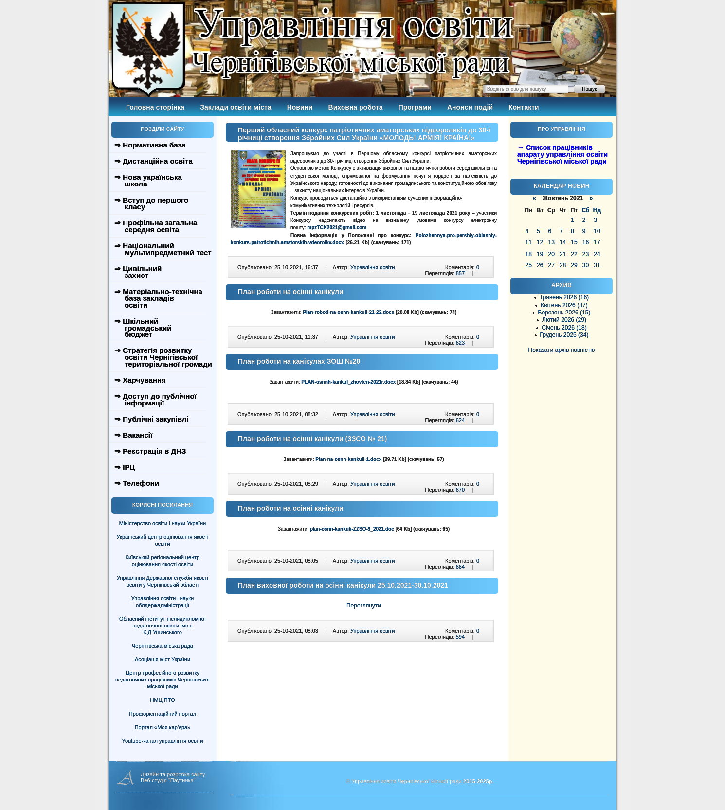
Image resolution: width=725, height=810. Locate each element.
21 (563, 254)
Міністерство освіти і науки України (162, 523)
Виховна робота (355, 107)
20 (551, 254)
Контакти (523, 107)
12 (540, 242)
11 (529, 242)
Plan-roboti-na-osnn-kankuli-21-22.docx (348, 312)
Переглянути (363, 605)
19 (540, 254)
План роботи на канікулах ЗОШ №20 (299, 361)
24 (597, 254)
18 (529, 254)
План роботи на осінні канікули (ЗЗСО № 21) (312, 438)
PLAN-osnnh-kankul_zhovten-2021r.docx (348, 382)
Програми (415, 107)
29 (574, 265)
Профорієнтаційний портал (162, 714)
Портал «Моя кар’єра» (163, 727)
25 (529, 265)
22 (574, 254)
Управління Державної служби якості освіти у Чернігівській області (162, 581)
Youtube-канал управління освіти (162, 741)
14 (563, 242)
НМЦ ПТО (162, 700)
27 (551, 265)
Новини (300, 107)
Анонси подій (470, 107)
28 (563, 265)
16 (585, 242)
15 (574, 242)
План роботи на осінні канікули (291, 291)
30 (585, 265)
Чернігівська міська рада (162, 646)
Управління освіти (372, 267)
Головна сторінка (155, 107)
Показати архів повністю (561, 350)
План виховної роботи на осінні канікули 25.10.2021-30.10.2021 (343, 585)
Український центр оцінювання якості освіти (163, 540)
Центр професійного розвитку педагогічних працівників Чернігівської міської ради (162, 679)
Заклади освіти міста (235, 107)
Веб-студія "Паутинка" (168, 780)
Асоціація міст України (162, 659)
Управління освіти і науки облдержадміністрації (162, 601)
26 (540, 265)
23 (585, 254)
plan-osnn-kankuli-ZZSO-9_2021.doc (352, 529)
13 (551, 242)
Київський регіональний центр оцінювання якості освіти (163, 560)
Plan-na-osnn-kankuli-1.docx (348, 459)
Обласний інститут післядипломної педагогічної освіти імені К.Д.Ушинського (162, 625)
